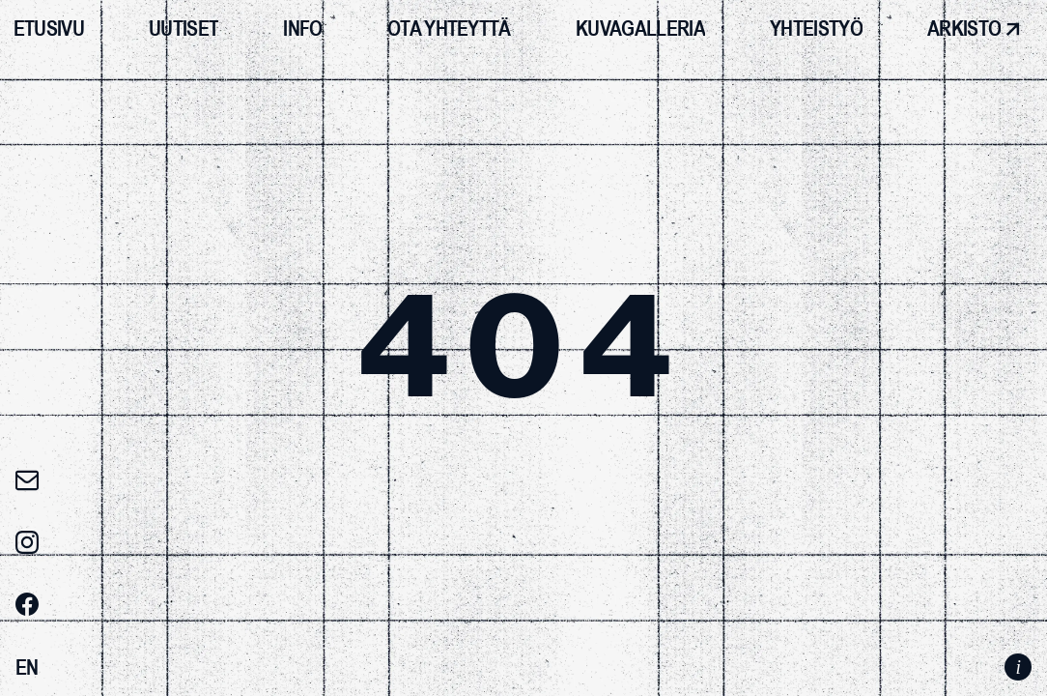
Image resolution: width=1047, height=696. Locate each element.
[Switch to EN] (27, 667)
